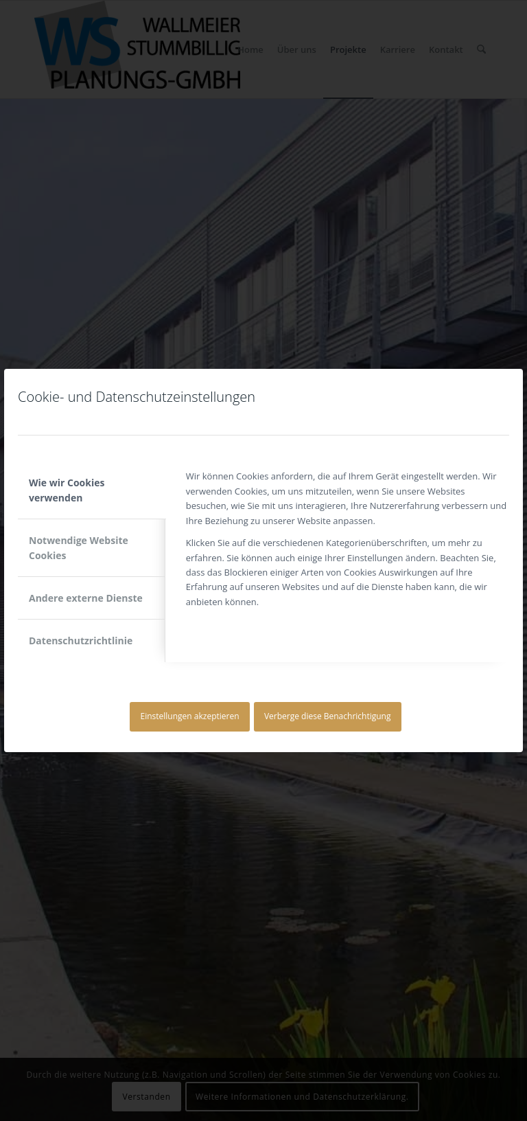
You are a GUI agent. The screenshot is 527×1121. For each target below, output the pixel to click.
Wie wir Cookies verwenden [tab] (66, 489)
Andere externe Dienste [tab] (86, 597)
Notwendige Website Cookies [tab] (78, 547)
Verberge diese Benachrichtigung (327, 716)
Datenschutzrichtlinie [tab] (80, 640)
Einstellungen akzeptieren (190, 716)
